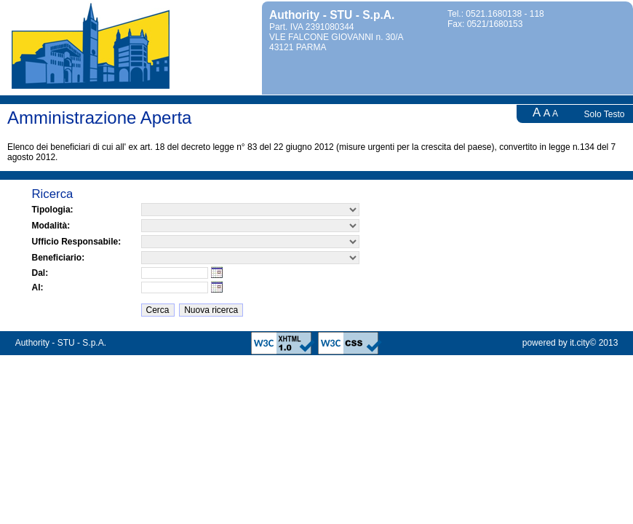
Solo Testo (604, 114)
